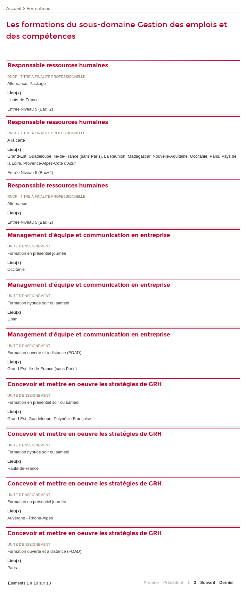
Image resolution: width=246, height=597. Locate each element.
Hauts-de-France (23, 99)
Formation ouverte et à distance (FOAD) (44, 352)
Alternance (17, 203)
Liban (12, 319)
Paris (12, 567)
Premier (151, 582)
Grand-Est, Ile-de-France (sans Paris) (42, 368)
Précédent (173, 582)
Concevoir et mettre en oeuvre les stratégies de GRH (84, 384)
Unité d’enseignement (28, 246)
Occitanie (16, 269)
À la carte (16, 140)
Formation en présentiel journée (36, 253)
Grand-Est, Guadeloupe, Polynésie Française (49, 418)
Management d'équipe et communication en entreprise (88, 235)
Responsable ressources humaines (57, 65)
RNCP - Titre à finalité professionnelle (46, 77)
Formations (38, 8)
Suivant (207, 582)
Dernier (226, 582)
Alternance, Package (26, 83)
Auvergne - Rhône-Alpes (30, 518)
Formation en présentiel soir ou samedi (43, 402)
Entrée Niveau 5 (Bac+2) (30, 109)
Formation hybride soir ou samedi (38, 303)
